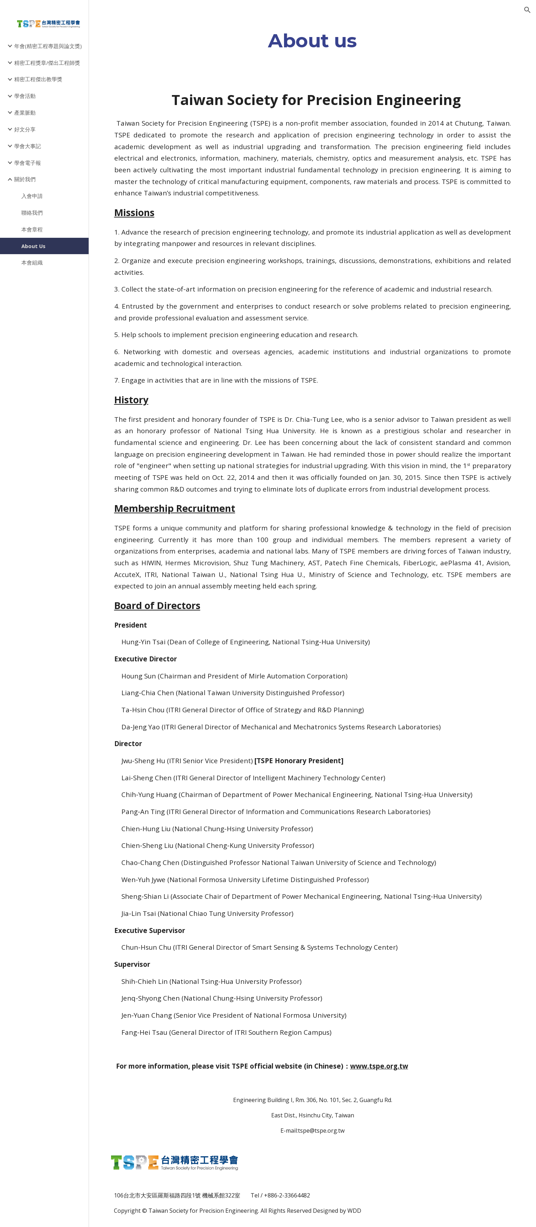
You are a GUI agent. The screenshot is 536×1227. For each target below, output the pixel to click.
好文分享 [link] (25, 129)
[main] (312, 40)
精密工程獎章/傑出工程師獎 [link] (47, 62)
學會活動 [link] (25, 95)
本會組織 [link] (32, 262)
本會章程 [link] (32, 229)
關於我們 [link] (25, 179)
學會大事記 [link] (27, 146)
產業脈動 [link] (25, 112)
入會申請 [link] (32, 195)
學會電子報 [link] (27, 162)
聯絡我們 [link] (32, 212)
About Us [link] (33, 246)
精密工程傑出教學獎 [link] (38, 79)
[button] (527, 10)
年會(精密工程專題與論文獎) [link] (48, 45)
